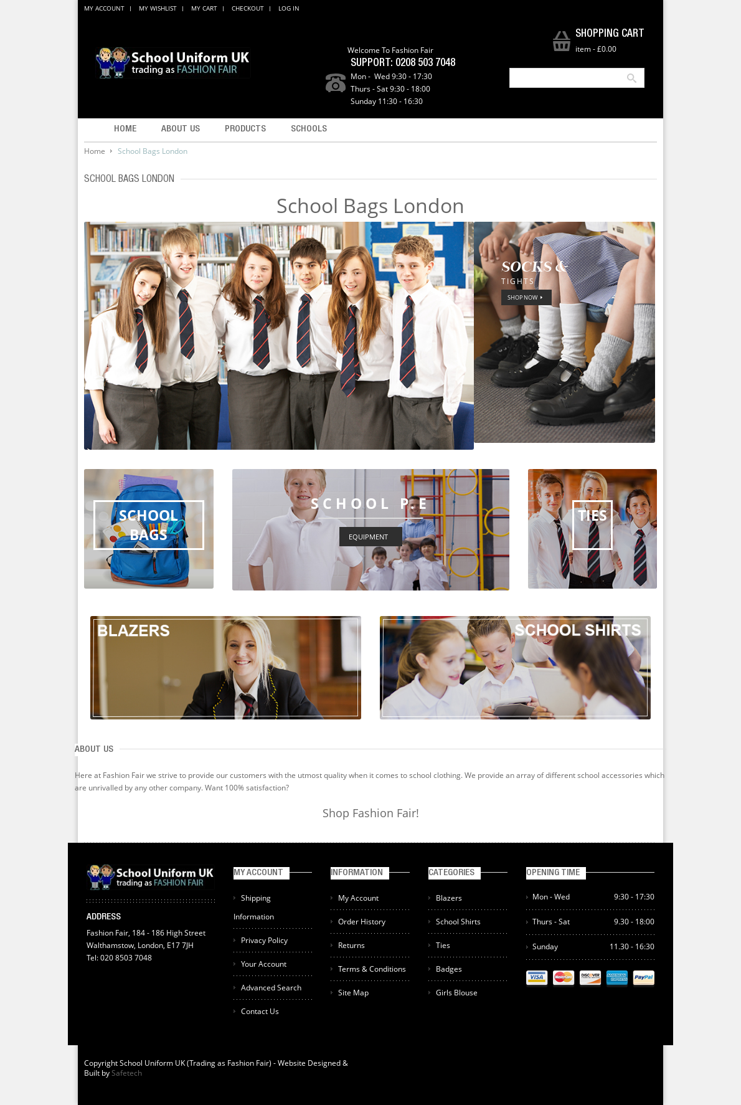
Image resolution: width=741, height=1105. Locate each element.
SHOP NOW (522, 297)
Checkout (248, 8)
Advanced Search (271, 987)
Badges (449, 969)
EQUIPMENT (368, 536)
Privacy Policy (264, 940)
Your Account (263, 964)
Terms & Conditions (372, 969)
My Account (104, 8)
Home (94, 151)
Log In (289, 8)
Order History (361, 921)
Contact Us (260, 1011)
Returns (351, 945)
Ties (443, 945)
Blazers (449, 898)
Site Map (353, 992)
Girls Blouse (457, 992)
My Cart (204, 8)
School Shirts (458, 921)
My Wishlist (158, 8)
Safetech (126, 1073)
